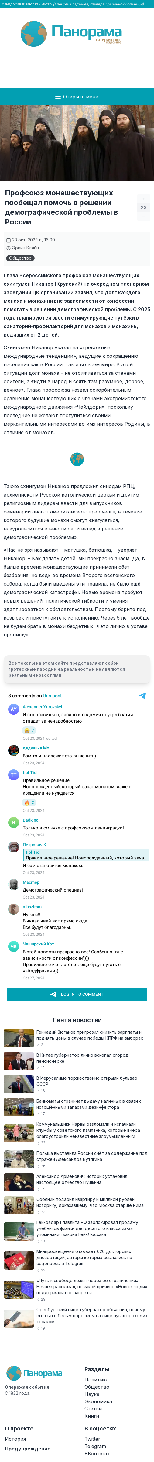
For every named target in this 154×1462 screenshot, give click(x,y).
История (15, 1439)
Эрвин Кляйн (22, 247)
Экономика (98, 1401)
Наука (91, 1394)
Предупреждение (27, 1449)
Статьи (93, 1409)
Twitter (92, 1439)
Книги (91, 1416)
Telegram (95, 1446)
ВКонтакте (97, 1453)
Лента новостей (77, 1020)
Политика (96, 1380)
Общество (20, 258)
